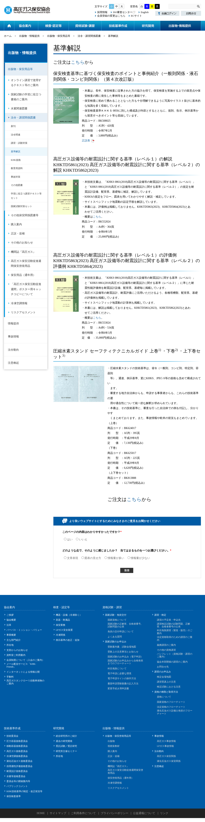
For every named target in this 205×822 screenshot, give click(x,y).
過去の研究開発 (64, 741)
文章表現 (71, 558)
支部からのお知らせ (17, 650)
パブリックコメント (17, 786)
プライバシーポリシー (114, 813)
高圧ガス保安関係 (166, 756)
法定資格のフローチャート (171, 707)
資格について (164, 696)
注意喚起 (13, 362)
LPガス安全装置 (64, 630)
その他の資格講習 (166, 650)
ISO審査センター (122, 12)
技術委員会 (12, 736)
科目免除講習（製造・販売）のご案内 (174, 631)
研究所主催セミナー (66, 751)
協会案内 (26, 26)
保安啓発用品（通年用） (121, 778)
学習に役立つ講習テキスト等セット (26, 195)
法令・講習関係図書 (89, 35)
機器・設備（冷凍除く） (69, 615)
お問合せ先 (163, 666)
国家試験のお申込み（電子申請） (125, 656)
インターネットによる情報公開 (23, 671)
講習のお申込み (162, 671)
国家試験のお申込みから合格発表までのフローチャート (125, 662)
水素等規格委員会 (16, 776)
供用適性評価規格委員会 (20, 766)
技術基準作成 (117, 26)
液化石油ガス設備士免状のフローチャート (174, 712)
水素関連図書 (19, 108)
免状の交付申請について (121, 631)
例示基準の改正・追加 (67, 640)
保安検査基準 (14, 796)
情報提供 (13, 323)
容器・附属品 (63, 619)
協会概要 (11, 619)
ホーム (9, 26)
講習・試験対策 (19, 143)
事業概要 (11, 635)
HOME (41, 813)
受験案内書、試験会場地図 (122, 646)
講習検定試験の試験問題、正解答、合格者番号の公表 (173, 625)
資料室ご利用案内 (16, 655)
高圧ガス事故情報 (166, 741)
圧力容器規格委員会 (17, 741)
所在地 (10, 645)
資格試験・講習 (85, 26)
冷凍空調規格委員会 (17, 756)
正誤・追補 (18, 233)
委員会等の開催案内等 (18, 781)
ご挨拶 (10, 615)
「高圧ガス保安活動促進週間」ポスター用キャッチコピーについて (26, 289)
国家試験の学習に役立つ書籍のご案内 (26, 97)
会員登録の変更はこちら (111, 15)
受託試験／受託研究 (66, 746)
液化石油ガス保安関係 (169, 761)
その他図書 (17, 185)
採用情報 (102, 12)
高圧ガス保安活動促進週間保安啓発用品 (26, 263)
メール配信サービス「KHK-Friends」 (21, 665)
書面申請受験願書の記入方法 (123, 683)
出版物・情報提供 (180, 26)
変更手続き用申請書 (118, 688)
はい (68, 539)
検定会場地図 (164, 676)
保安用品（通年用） (23, 275)
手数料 (10, 676)
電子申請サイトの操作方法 (122, 678)
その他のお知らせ (22, 242)
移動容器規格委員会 (17, 746)
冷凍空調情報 (19, 303)
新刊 (13, 126)
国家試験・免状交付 (115, 615)
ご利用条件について (83, 813)
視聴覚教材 (113, 746)
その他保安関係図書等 (24, 215)
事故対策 (15, 176)
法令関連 (15, 134)
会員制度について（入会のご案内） (25, 660)
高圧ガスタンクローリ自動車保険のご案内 (25, 682)
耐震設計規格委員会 (17, 771)
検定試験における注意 (169, 686)
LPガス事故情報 (165, 746)
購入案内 (16, 224)
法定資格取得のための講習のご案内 (174, 638)
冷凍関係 (60, 635)
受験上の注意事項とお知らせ (123, 651)
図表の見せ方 (91, 558)
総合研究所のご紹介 (66, 736)
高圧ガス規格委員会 (17, 751)
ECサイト (136, 15)
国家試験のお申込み (115, 641)
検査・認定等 (53, 26)
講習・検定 (160, 615)
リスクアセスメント (23, 312)
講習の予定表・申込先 (169, 619)
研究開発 (147, 26)
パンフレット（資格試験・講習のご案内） (174, 655)
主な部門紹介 (14, 640)
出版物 (111, 741)
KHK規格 (16, 160)
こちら (78, 62)
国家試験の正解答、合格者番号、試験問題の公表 (125, 625)
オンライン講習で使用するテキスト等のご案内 (26, 83)
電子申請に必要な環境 (119, 673)
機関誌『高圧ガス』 (23, 251)
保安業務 (60, 625)
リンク (164, 813)
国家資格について (117, 619)
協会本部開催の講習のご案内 (172, 661)
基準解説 (15, 151)
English (145, 12)
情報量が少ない (139, 558)
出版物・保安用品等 (58, 35)
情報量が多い (114, 558)
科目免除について (117, 668)
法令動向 (13, 349)
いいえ (81, 539)
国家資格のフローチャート (171, 702)
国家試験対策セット (21, 206)
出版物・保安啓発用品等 (118, 736)
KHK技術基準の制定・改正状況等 (24, 791)
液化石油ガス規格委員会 (20, 761)
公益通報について (144, 813)
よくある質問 (115, 636)
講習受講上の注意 (166, 681)
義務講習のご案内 (166, 645)
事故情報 (13, 336)
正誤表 (86, 140)
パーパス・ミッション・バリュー (24, 630)
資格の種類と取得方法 (166, 691)
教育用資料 (17, 168)
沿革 (9, 625)
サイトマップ (58, 813)
